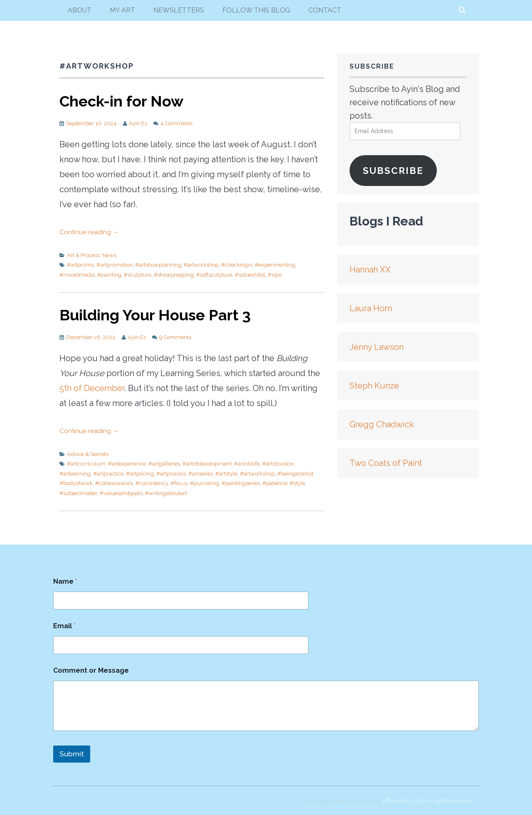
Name (65, 581)
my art (122, 10)
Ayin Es (138, 123)
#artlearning (75, 474)
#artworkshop (201, 265)
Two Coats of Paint (386, 463)
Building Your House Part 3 (155, 315)
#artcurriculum (86, 464)
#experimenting (275, 265)
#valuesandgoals (121, 493)
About (79, 10)
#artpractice (108, 474)
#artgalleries (164, 464)
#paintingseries (241, 483)
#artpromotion (114, 265)
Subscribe (393, 170)
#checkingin (236, 265)
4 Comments (176, 123)
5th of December (91, 388)
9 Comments (175, 337)
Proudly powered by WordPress (342, 801)
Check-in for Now (121, 101)
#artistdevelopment (207, 464)
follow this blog (256, 10)
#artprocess (171, 474)
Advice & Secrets (87, 454)
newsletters (178, 10)
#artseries (200, 474)
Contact (324, 10)
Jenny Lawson (377, 347)
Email (64, 626)
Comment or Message (91, 670)
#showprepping (174, 275)
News (109, 255)
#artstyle (226, 474)
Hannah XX (370, 270)
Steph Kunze (374, 386)
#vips (274, 275)
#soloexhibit (250, 275)
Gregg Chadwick (382, 424)
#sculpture (137, 275)
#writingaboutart (166, 493)
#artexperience (127, 464)
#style (297, 483)
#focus (178, 483)
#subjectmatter (78, 493)
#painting (109, 275)
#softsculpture (214, 275)
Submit (71, 754)
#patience (274, 483)
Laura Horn (371, 308)
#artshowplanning (158, 265)
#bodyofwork (76, 483)
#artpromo (80, 265)
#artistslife (247, 464)
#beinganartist (295, 474)
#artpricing (140, 474)
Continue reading (89, 232)
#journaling (204, 483)
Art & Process (83, 255)
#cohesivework (114, 483)
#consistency (151, 483)
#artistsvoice (277, 464)
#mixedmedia (77, 275)
